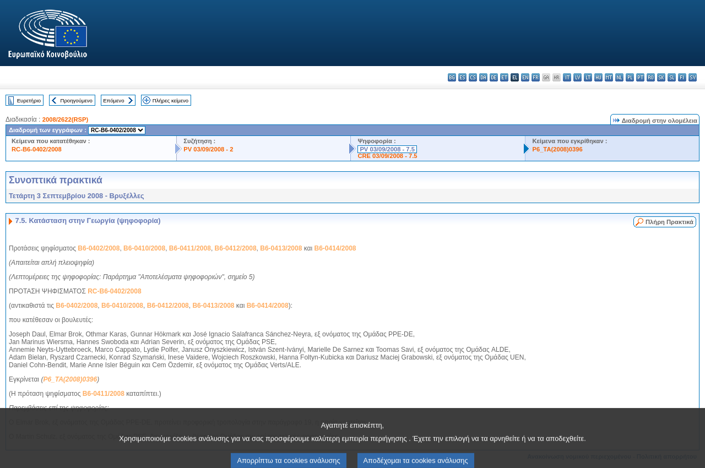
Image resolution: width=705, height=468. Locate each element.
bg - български (452, 77)
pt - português (640, 77)
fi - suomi (682, 77)
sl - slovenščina (672, 77)
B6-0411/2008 (190, 248)
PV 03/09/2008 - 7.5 (387, 149)
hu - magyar (598, 77)
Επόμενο (113, 100)
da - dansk (483, 77)
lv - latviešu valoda (577, 77)
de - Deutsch (494, 77)
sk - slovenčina (661, 77)
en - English (525, 77)
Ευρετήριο (29, 100)
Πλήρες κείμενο (170, 100)
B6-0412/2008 (236, 248)
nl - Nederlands (619, 77)
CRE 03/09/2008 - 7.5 (387, 156)
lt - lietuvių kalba (588, 77)
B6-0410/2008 (144, 248)
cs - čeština (473, 77)
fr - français (536, 77)
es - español (462, 77)
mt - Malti (609, 77)
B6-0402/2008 (99, 248)
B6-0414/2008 (335, 248)
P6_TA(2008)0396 (557, 149)
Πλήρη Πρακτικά (669, 222)
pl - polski (630, 77)
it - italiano (567, 77)
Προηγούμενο (76, 100)
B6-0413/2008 (281, 248)
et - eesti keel (504, 77)
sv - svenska (692, 77)
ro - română (651, 77)
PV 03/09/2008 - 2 (208, 149)
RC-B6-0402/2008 (37, 149)
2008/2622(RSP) (65, 119)
